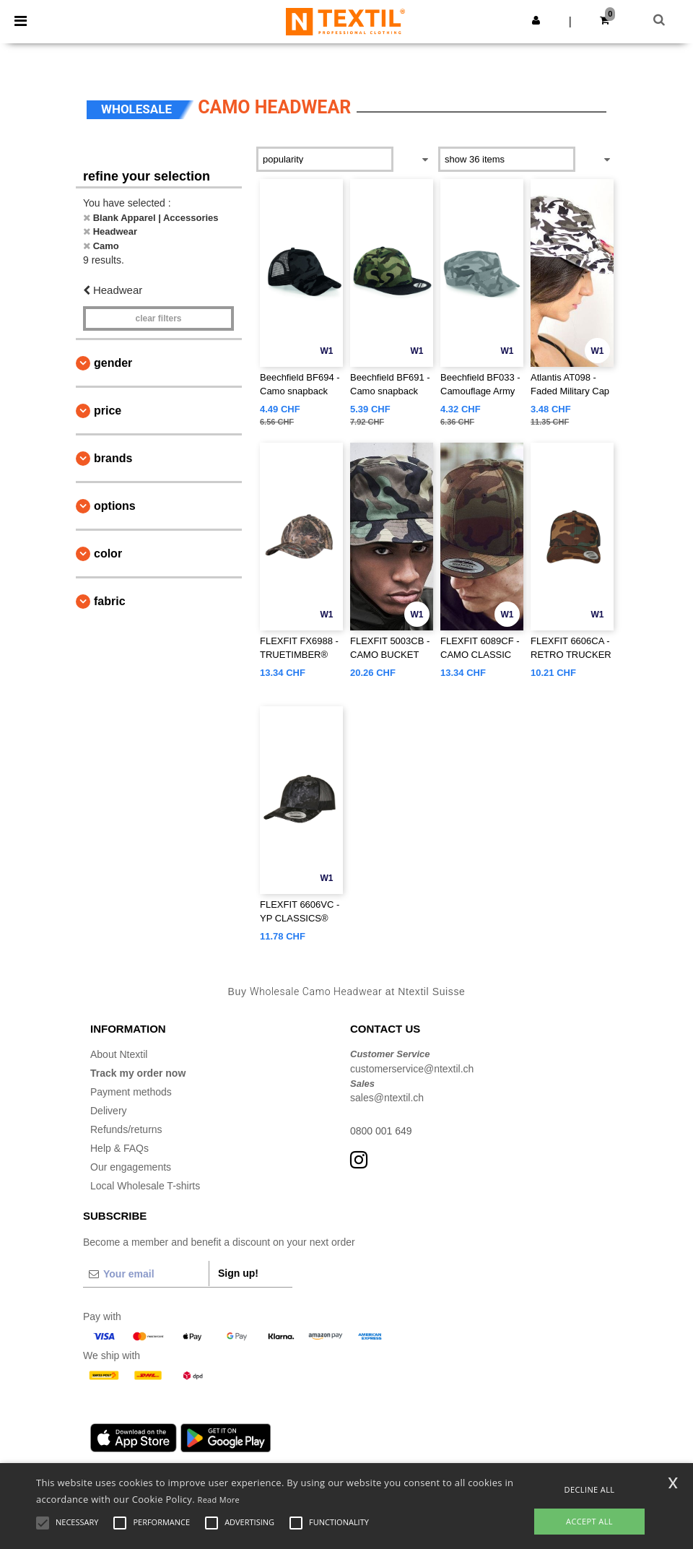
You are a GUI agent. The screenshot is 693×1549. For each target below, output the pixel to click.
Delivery (108, 1110)
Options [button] (115, 506)
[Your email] (146, 1274)
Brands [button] (113, 458)
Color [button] (108, 553)
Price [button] (107, 410)
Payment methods (131, 1092)
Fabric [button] (110, 601)
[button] (536, 20)
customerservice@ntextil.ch (412, 1069)
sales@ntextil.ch (387, 1097)
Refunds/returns (126, 1129)
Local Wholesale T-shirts (145, 1186)
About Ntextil (118, 1054)
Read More (219, 1499)
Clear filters (158, 318)
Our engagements (130, 1167)
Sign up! (238, 1273)
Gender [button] (113, 363)
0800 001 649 (381, 1131)
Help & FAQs (119, 1148)
